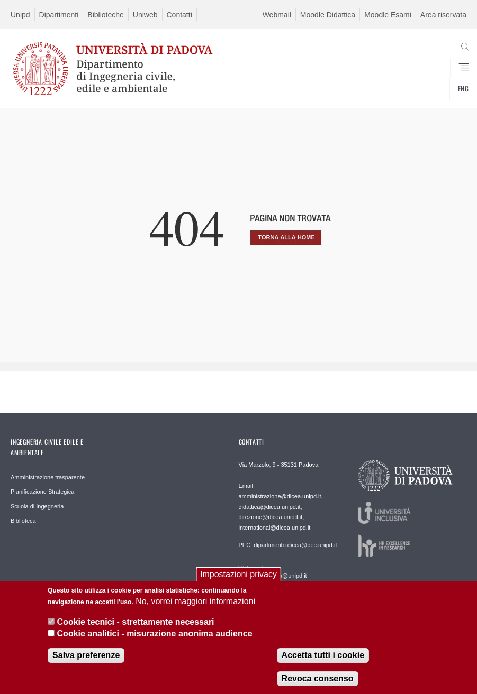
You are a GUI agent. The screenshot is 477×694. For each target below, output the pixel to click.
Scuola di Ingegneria (37, 506)
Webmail (277, 15)
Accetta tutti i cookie (323, 659)
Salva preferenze (86, 659)
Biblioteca (23, 520)
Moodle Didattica (327, 15)
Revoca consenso (318, 682)
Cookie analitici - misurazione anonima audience (155, 637)
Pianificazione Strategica (42, 491)
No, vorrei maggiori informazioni (195, 605)
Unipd (20, 15)
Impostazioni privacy (238, 578)
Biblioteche (105, 15)
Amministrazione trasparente (48, 477)
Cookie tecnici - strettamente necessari (135, 625)
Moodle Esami (387, 15)
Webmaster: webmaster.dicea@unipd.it (273, 572)
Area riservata (443, 15)
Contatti (179, 15)
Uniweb (145, 15)
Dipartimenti (59, 15)
